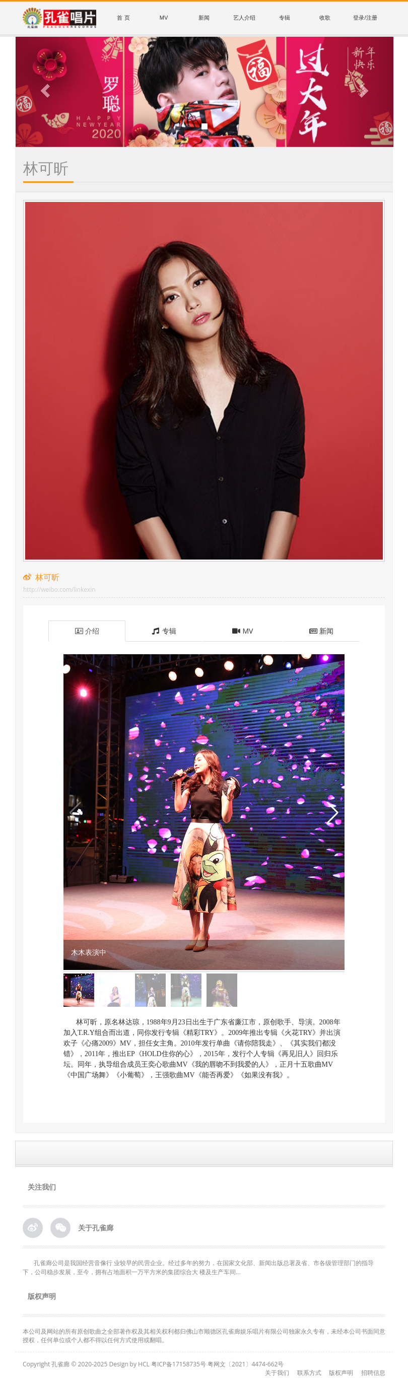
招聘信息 (373, 1372)
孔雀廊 (60, 1364)
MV (164, 18)
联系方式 (309, 1372)
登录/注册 (365, 18)
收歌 (324, 18)
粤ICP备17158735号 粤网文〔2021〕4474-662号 (217, 1364)
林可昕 (59, 583)
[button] (44, 92)
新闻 (204, 18)
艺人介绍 (244, 18)
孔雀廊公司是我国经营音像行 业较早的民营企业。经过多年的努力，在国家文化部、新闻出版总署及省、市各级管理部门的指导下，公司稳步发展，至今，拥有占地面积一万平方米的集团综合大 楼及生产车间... (198, 1267)
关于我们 (277, 1372)
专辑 (284, 18)
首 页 (123, 18)
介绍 (87, 631)
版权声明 (341, 1372)
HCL (144, 1364)
